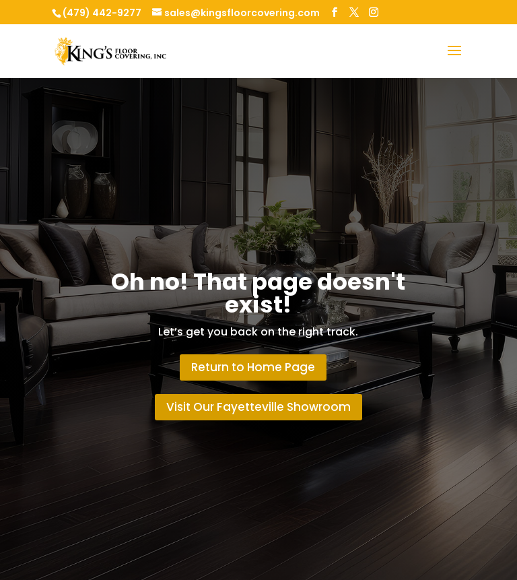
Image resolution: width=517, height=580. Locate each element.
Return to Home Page (253, 367)
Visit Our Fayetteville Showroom (258, 407)
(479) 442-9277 (102, 13)
